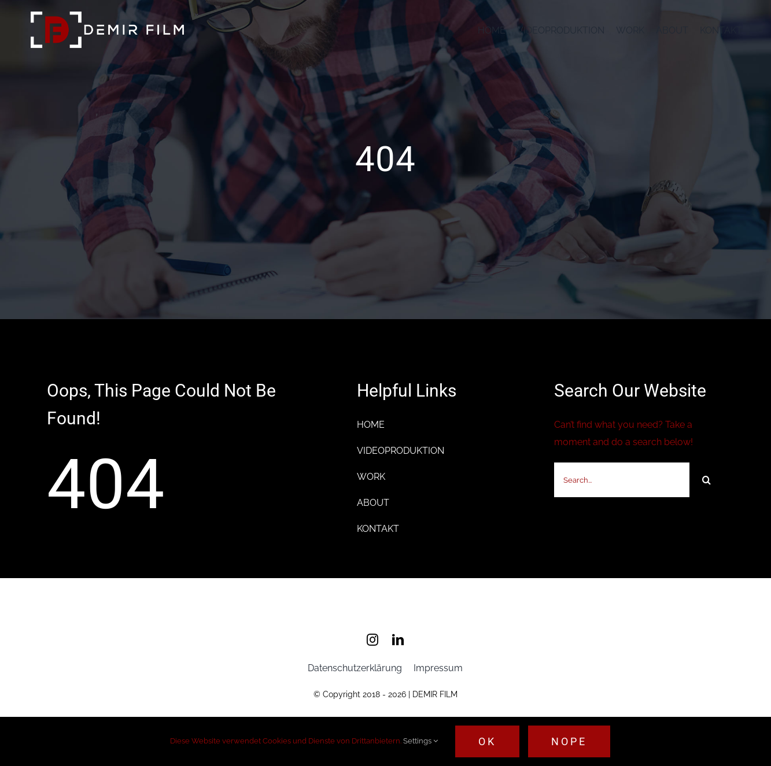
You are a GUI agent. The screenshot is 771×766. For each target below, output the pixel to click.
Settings (420, 741)
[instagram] (372, 640)
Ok (487, 741)
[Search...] (621, 479)
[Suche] (706, 479)
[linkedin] (398, 640)
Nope (569, 741)
